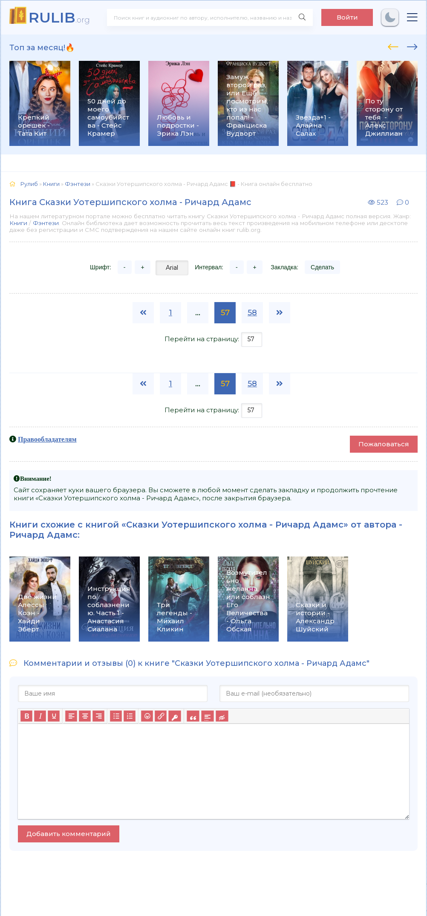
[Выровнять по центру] (85, 716)
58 (252, 312)
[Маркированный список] (116, 716)
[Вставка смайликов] (147, 716)
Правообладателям (47, 439)
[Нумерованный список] (130, 716)
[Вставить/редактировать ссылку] (161, 716)
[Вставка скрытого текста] (222, 716)
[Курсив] (40, 716)
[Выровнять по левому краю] (71, 716)
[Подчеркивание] (54, 716)
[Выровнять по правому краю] (98, 716)
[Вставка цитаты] (193, 716)
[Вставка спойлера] (207, 716)
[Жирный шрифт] (26, 716)
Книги (18, 223)
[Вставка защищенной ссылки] (174, 716)
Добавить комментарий (68, 834)
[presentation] (393, 45)
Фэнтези (46, 223)
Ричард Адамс (43, 535)
